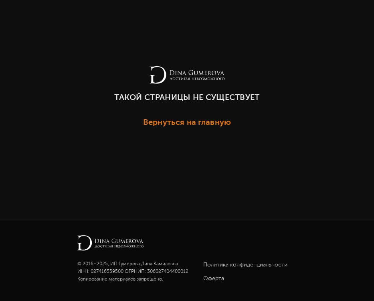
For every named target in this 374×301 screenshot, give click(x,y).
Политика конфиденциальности (245, 265)
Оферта (213, 278)
